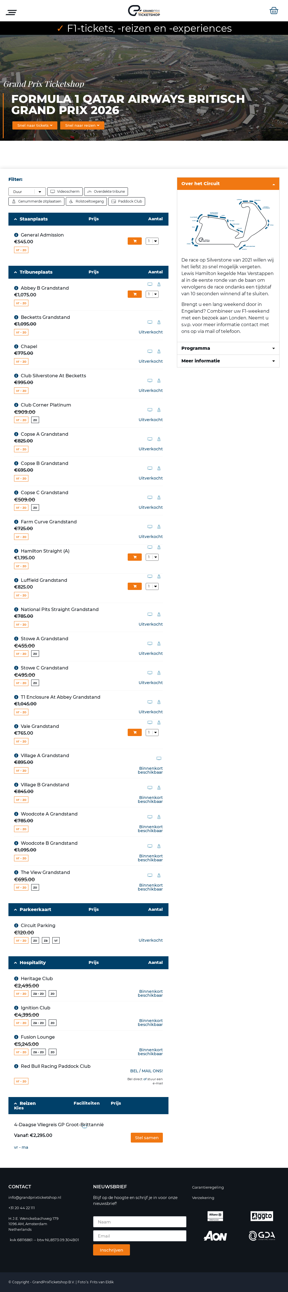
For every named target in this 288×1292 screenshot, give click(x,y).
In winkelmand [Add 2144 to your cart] (135, 241)
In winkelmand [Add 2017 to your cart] (135, 586)
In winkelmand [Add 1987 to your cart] (135, 557)
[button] (147, 1138)
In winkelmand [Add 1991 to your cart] (135, 294)
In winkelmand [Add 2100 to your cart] (135, 732)
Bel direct (135, 1079)
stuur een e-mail (155, 1081)
